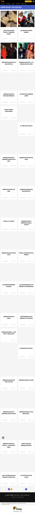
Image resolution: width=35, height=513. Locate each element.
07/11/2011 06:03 (30, 324)
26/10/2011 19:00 (13, 340)
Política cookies (14, 503)
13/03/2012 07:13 (30, 229)
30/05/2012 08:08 (13, 102)
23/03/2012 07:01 (13, 229)
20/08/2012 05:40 (13, 38)
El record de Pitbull (26, 348)
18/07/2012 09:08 (30, 70)
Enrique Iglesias (11, 7)
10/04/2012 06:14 (30, 197)
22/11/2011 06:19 (13, 324)
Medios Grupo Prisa (17, 511)
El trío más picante (26, 126)
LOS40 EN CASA (23, 3)
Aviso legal (3, 503)
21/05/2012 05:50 (13, 117)
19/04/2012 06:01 (13, 197)
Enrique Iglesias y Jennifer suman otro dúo (9, 159)
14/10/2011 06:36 (13, 388)
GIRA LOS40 (18, 3)
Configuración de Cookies (21, 503)
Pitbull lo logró (8, 221)
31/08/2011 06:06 (30, 483)
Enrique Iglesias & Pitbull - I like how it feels (8, 445)
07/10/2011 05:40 (30, 388)
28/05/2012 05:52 (30, 102)
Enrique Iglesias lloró (26, 380)
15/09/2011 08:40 (13, 451)
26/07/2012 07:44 (13, 70)
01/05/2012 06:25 (13, 165)
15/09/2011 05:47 (13, 483)
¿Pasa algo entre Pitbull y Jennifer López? (8, 32)
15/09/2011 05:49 (30, 451)
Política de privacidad (8, 503)
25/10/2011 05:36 (30, 356)
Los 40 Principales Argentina (6, 38)
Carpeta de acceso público (5, 504)
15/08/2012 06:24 (30, 38)
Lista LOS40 (3, 3)
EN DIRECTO (29, 1)
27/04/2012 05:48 (30, 165)
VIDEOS (13, 3)
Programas (8, 3)
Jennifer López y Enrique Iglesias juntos (26, 222)
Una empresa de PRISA (17, 508)
